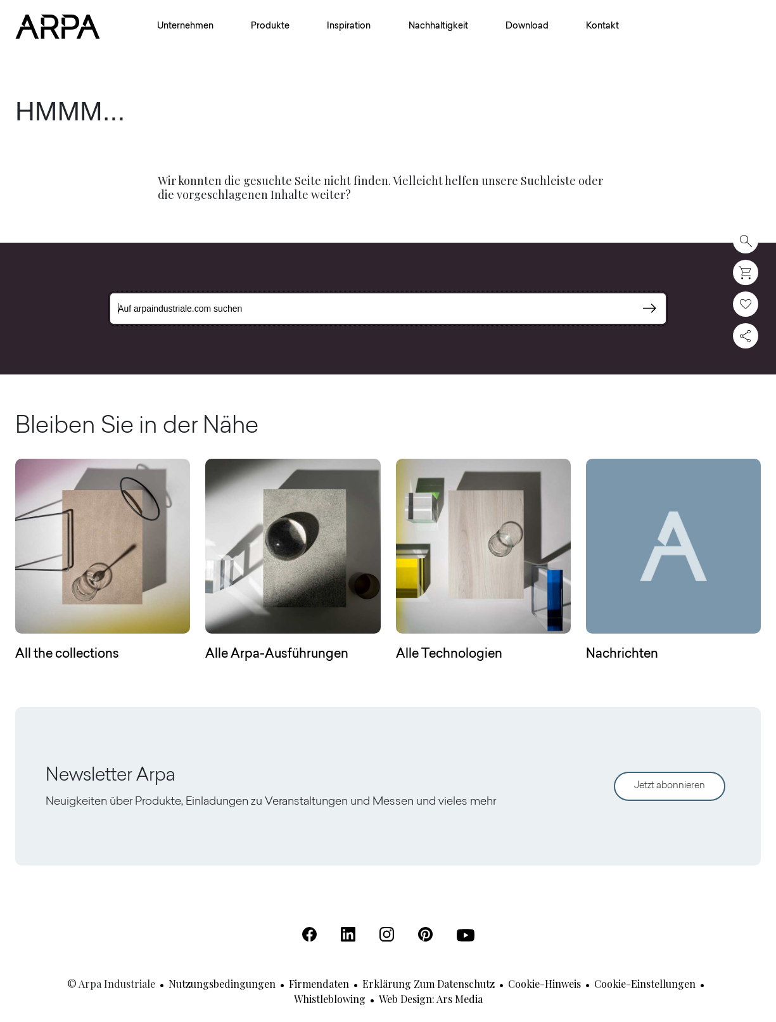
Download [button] (527, 26)
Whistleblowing (330, 999)
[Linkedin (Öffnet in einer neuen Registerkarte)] (348, 934)
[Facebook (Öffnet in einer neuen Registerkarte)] (309, 934)
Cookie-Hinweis (544, 983)
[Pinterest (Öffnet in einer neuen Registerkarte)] (425, 934)
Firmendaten (319, 983)
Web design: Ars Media (431, 999)
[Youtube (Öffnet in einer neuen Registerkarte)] (466, 935)
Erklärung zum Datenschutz (428, 983)
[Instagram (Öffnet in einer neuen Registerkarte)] (386, 934)
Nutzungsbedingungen (222, 983)
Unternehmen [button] (185, 26)
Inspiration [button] (349, 26)
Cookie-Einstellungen (645, 983)
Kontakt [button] (602, 26)
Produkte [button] (270, 26)
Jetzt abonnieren (669, 786)
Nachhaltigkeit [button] (438, 26)
